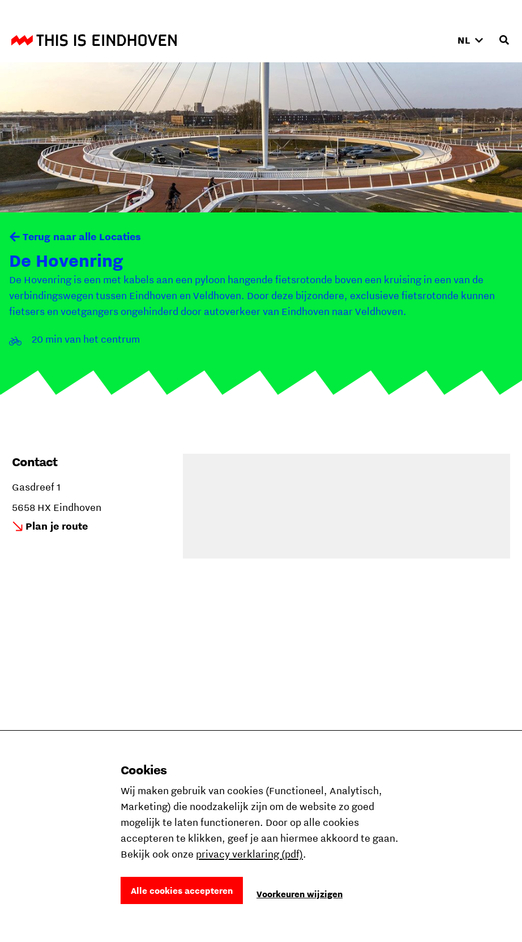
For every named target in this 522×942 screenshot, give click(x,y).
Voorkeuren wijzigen (299, 894)
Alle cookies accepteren (182, 890)
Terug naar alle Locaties (82, 236)
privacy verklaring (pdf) (249, 853)
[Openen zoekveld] (503, 40)
